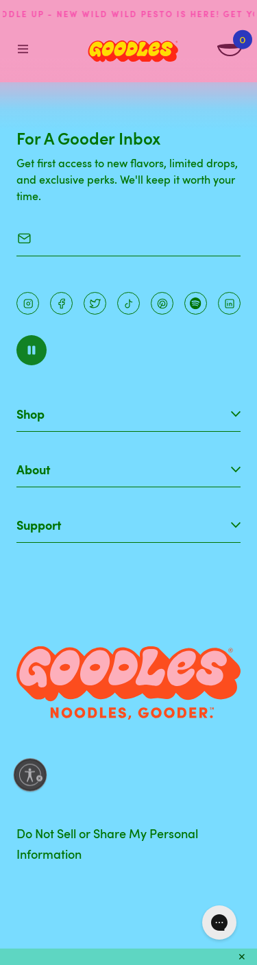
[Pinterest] (95, 303)
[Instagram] (27, 303)
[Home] (133, 51)
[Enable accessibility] (30, 775)
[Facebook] (61, 303)
